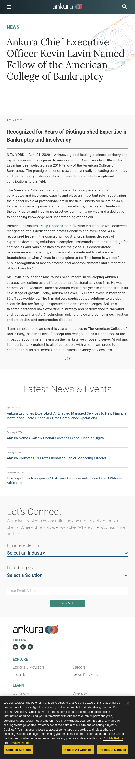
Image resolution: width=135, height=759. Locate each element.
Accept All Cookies (78, 749)
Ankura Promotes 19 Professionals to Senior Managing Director (56, 458)
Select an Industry (67, 553)
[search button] (124, 7)
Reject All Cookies (113, 749)
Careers (79, 667)
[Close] (128, 703)
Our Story (21, 693)
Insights (19, 674)
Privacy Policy (19, 742)
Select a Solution (67, 575)
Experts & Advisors (28, 667)
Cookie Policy (113, 738)
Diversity (80, 693)
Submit (67, 603)
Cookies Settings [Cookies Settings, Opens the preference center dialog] (18, 749)
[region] (67, 727)
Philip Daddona (51, 226)
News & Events (85, 674)
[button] (8, 7)
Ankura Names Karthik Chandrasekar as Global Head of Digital (56, 438)
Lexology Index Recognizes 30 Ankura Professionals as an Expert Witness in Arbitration (66, 480)
